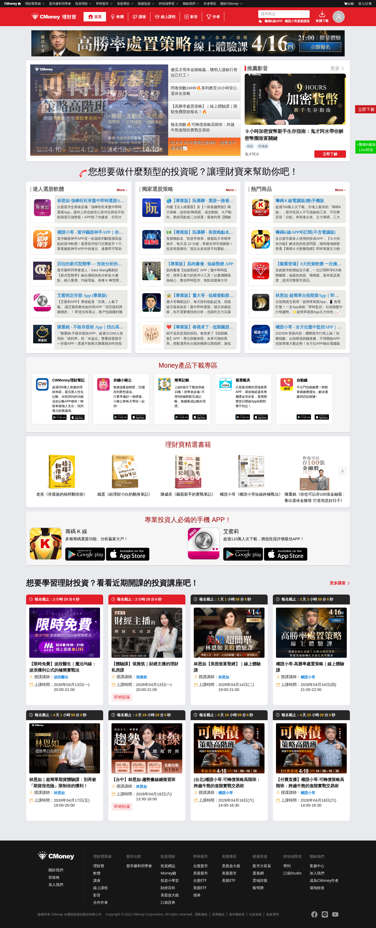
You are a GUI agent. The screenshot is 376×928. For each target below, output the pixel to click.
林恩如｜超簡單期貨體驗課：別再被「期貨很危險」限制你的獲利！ (62, 782)
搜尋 (305, 14)
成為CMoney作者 (324, 880)
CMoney (12, 3)
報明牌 (257, 887)
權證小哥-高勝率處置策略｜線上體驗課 (310, 667)
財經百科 (168, 887)
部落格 (54, 877)
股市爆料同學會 (60, 3)
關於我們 (56, 869)
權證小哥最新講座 (297, 21)
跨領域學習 (166, 3)
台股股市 (200, 865)
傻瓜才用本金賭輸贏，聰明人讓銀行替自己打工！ (204, 72)
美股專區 (123, 3)
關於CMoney (229, 3)
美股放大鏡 (170, 894)
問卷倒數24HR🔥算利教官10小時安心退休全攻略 (204, 91)
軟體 (117, 16)
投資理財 (81, 3)
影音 (191, 16)
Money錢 (168, 873)
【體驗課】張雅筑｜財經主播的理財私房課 (144, 667)
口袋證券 (168, 902)
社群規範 (255, 914)
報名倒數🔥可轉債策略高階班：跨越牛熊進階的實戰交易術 (202, 127)
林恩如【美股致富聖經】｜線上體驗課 (227, 667)
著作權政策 (237, 914)
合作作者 (100, 902)
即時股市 (102, 3)
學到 (287, 865)
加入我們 (56, 884)
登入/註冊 (365, 3)
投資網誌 (168, 865)
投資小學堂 (170, 880)
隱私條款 (201, 914)
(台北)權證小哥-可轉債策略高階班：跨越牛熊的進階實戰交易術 (227, 782)
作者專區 (210, 3)
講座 (139, 16)
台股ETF (200, 880)
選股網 (257, 873)
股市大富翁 (261, 865)
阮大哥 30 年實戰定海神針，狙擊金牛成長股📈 (203, 145)
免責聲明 (272, 914)
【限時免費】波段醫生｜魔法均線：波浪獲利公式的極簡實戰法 (62, 667)
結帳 (349, 4)
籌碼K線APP (274, 21)
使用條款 (218, 914)
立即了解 (330, 154)
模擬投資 (144, 3)
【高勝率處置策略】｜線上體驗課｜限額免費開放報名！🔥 (204, 109)
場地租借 (317, 887)
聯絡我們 (189, 3)
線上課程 (165, 16)
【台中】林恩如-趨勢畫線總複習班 (143, 779)
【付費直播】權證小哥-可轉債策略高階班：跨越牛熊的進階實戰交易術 (310, 782)
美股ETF (200, 887)
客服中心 (317, 865)
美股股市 (200, 873)
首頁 (95, 16)
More (121, 190)
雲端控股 (259, 880)
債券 (197, 894)
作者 (213, 16)
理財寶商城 (33, 3)
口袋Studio (292, 873)
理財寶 (98, 865)
